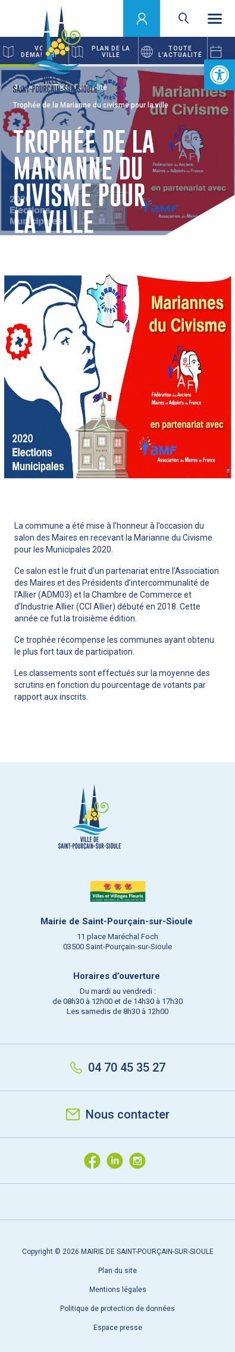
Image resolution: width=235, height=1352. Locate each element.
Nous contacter (118, 1114)
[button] (219, 74)
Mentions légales (117, 1289)
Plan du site (117, 1270)
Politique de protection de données (117, 1308)
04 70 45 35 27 (117, 1067)
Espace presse (117, 1327)
